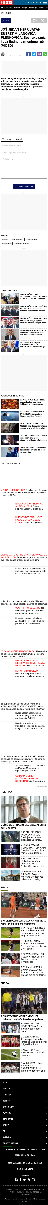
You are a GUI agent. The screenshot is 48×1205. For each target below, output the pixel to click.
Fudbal (5, 983)
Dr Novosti (32, 1149)
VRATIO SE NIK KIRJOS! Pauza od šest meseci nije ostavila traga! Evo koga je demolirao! (33, 932)
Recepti (24, 7)
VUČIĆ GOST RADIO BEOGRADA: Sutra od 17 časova (23, 826)
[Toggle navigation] (45, 2)
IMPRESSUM (28, 1189)
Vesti (2, 7)
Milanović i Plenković (22, 244)
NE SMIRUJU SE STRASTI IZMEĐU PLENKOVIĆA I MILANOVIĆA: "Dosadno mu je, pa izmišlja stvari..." (32, 344)
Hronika (17, 7)
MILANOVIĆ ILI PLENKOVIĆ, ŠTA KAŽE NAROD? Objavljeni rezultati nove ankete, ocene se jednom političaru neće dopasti (33, 308)
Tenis (4, 887)
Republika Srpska (16, 1163)
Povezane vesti (9, 290)
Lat (28, 3)
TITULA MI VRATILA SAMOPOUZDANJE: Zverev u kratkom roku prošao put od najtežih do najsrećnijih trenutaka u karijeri (34, 971)
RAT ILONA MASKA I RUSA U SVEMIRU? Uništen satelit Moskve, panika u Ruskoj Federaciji (32, 414)
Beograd (21, 1149)
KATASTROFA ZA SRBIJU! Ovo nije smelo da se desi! (33, 1052)
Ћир (30, 3)
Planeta (41, 7)
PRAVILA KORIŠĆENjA (33, 1192)
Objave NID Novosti (26, 1194)
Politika (6, 791)
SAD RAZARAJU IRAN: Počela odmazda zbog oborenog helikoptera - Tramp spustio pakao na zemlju (32, 402)
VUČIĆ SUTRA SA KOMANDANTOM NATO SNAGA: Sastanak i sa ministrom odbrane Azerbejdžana (33, 849)
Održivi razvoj (25, 1143)
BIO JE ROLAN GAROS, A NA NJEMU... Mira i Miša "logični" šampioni (23, 922)
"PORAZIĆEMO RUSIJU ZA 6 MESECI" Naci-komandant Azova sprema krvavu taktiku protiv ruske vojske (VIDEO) (33, 426)
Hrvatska (5, 240)
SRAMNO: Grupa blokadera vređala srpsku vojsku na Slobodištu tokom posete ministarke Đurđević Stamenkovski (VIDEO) (34, 862)
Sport (25, 1125)
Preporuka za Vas (11, 463)
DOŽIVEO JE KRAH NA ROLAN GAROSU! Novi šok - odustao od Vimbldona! (32, 958)
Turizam (31, 1155)
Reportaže (25, 1119)
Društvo (9, 7)
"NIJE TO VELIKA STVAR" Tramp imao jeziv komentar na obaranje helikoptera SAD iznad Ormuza (33, 438)
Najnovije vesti (25, 1169)
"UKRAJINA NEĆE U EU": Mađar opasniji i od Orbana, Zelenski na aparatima (33, 450)
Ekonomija (33, 7)
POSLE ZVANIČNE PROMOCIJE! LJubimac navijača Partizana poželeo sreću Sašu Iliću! (22, 1019)
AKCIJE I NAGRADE (17, 1192)
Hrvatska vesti (7, 244)
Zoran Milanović (16, 240)
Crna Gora (20, 1155)
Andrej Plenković (31, 240)
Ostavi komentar (24, 186)
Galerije (38, 1163)
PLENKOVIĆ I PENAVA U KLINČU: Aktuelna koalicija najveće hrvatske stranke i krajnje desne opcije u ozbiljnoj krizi (33, 320)
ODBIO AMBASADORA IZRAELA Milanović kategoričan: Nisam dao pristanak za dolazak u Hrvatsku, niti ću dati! (33, 332)
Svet (2, 13)
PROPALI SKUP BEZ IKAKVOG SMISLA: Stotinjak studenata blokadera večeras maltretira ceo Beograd (33, 836)
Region (8, 13)
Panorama (10, 1149)
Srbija (42, 1149)
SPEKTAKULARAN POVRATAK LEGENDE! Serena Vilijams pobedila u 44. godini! (34, 945)
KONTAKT (18, 1189)
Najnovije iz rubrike (12, 395)
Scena (29, 1163)
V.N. (8, 53)
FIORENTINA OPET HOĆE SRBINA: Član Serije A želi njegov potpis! (31, 1027)
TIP (25, 1131)
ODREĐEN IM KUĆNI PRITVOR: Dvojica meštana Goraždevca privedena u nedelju (32, 875)
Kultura (25, 1137)
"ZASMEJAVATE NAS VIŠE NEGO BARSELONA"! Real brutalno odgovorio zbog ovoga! (33, 1067)
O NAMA (9, 1189)
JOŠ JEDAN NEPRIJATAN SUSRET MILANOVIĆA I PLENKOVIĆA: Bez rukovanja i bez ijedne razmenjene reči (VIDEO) (23, 37)
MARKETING (40, 1189)
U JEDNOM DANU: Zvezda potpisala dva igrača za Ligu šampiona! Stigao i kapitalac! (34, 1040)
